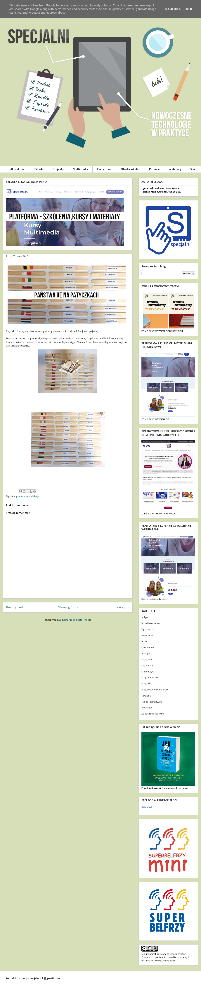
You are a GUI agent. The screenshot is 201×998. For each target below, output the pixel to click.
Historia (145, 641)
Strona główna (68, 607)
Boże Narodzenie (150, 623)
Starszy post (121, 607)
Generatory (147, 635)
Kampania (146, 659)
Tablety (39, 169)
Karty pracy (104, 169)
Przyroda (146, 683)
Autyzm (145, 617)
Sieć (192, 169)
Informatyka (147, 647)
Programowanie (150, 677)
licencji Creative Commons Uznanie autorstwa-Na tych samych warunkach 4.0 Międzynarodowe (165, 957)
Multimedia (80, 169)
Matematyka (147, 671)
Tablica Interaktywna (151, 702)
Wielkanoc (146, 707)
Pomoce (154, 169)
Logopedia (147, 665)
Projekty (58, 169)
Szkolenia (146, 695)
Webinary (175, 169)
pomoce (20, 496)
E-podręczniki (148, 629)
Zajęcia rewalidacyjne (152, 713)
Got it (188, 9)
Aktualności (17, 169)
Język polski (147, 653)
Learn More (173, 9)
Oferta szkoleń (130, 169)
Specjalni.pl (146, 807)
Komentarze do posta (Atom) (74, 620)
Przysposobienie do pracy (154, 689)
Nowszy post (14, 607)
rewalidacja (32, 496)
